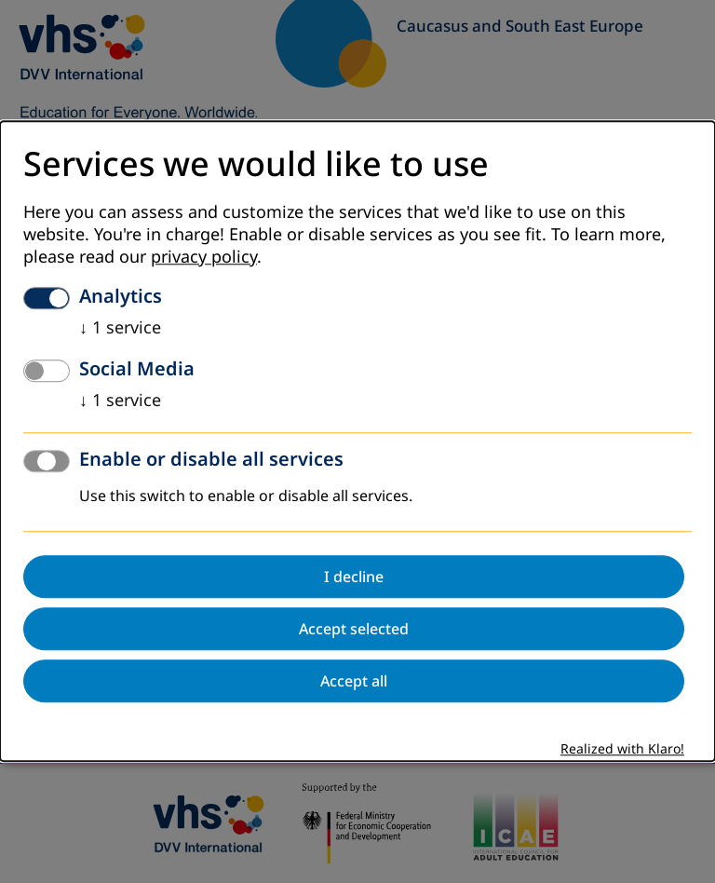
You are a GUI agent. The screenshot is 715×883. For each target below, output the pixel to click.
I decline (354, 577)
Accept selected (354, 629)
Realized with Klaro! (622, 750)
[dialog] (357, 441)
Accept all (353, 682)
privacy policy (204, 258)
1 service (120, 329)
